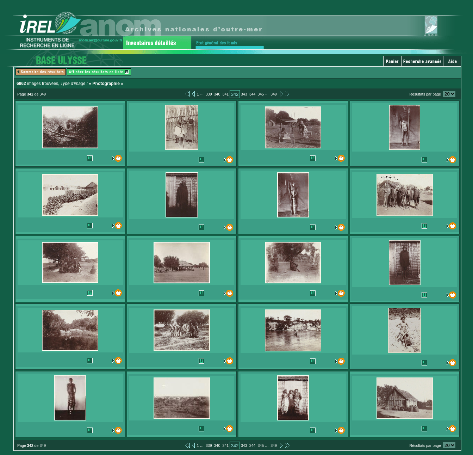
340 (217, 94)
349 (273, 94)
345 (260, 94)
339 (209, 94)
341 (225, 94)
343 (244, 94)
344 (252, 94)
